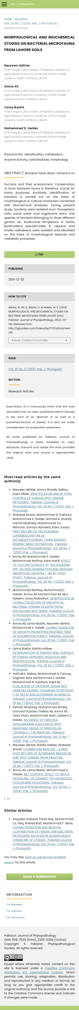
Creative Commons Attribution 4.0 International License (39, 970)
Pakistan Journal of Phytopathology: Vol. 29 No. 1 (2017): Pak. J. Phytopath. (42, 764)
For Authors (14, 911)
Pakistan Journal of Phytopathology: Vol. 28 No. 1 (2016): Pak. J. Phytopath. (44, 615)
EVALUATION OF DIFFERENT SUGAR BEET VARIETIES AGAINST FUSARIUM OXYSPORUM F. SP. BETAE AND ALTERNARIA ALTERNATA (43, 690)
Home (8, 19)
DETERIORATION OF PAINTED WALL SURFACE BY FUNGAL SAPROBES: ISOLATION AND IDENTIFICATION (43, 657)
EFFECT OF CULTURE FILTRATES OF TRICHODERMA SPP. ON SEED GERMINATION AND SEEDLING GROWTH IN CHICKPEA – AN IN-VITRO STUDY (43, 569)
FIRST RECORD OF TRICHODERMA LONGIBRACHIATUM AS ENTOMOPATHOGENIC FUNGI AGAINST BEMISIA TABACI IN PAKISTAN (39, 537)
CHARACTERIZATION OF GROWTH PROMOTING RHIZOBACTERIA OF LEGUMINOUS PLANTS (43, 632)
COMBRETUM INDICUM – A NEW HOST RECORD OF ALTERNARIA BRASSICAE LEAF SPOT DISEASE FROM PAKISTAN (42, 753)
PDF (40, 254)
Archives (21, 19)
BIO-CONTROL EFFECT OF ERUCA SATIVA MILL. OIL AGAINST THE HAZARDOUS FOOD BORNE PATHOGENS (42, 778)
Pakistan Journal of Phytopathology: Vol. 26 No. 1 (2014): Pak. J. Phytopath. (43, 506)
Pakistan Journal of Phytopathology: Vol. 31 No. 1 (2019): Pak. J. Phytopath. (41, 736)
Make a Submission (39, 876)
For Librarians (15, 917)
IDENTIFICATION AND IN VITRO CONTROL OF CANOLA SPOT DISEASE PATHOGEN (42, 498)
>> (8, 798)
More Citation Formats (30, 340)
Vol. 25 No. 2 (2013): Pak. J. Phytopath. (30, 24)
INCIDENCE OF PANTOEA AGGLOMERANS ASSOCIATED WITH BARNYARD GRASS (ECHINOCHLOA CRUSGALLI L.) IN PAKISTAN (37, 726)
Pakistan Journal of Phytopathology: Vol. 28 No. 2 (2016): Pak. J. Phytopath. (41, 548)
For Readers (14, 904)
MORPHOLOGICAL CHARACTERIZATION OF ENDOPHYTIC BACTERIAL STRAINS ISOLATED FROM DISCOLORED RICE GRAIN (44, 604)
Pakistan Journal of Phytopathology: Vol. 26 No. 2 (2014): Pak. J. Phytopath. (41, 787)
